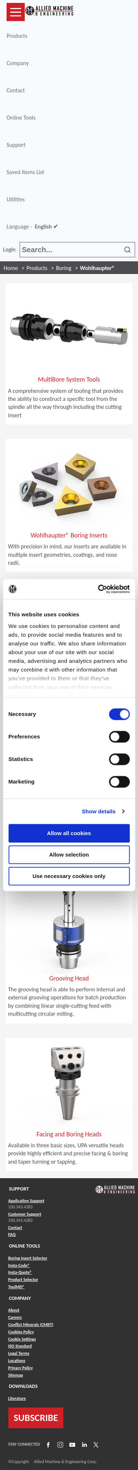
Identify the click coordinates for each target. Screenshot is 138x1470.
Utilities (16, 199)
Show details (99, 811)
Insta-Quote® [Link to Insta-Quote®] (20, 1272)
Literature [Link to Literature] (17, 1398)
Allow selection (69, 854)
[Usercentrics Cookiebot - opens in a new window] (98, 589)
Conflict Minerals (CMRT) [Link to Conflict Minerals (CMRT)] (31, 1324)
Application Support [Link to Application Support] (26, 1200)
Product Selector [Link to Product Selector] (23, 1279)
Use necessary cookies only (68, 876)
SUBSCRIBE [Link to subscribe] (36, 1417)
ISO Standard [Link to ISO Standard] (20, 1346)
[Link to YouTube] (71, 1444)
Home (11, 268)
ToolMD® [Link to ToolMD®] (16, 1286)
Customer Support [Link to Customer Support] (25, 1214)
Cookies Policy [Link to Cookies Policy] (21, 1331)
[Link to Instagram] (59, 1444)
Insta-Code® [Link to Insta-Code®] (19, 1265)
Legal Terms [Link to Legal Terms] (18, 1353)
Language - (32, 227)
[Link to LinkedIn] (83, 1444)
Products (17, 35)
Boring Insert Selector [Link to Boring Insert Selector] (27, 1258)
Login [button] (10, 249)
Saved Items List (25, 172)
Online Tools (21, 117)
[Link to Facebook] (47, 1444)
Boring (63, 268)
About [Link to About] (14, 1310)
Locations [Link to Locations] (16, 1360)
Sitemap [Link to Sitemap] (15, 1375)
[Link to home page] (49, 12)
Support (16, 144)
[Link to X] (95, 1444)
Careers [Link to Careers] (15, 1317)
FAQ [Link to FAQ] (12, 1234)
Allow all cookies (69, 833)
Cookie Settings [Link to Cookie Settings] (22, 1339)
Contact (16, 90)
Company (18, 63)
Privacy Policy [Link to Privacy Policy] (20, 1367)
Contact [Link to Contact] (15, 1227)
